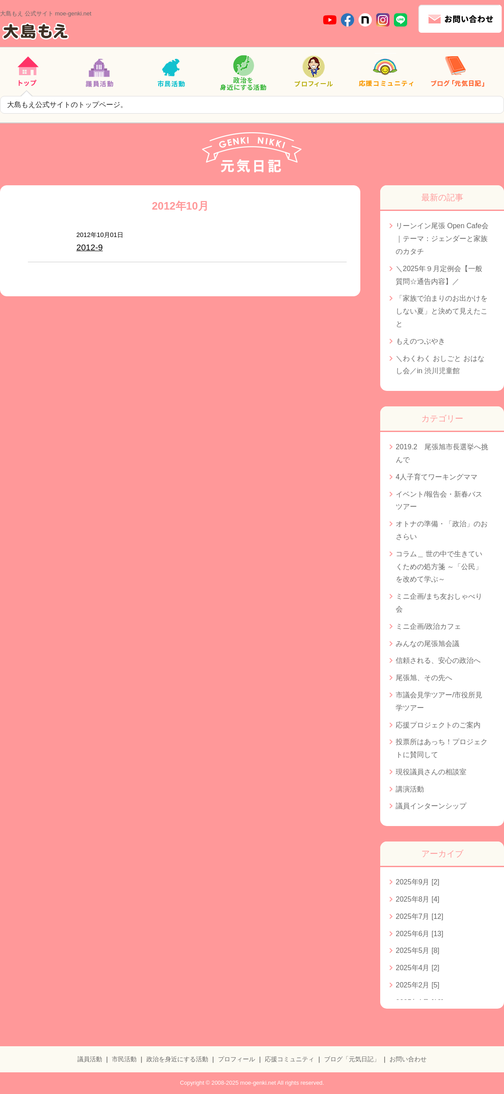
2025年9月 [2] (417, 882)
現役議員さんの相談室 (431, 772)
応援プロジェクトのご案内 (438, 725)
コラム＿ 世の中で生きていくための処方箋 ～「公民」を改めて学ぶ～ (439, 566)
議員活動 (89, 1059)
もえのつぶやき (420, 341)
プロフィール (236, 1059)
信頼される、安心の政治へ (438, 660)
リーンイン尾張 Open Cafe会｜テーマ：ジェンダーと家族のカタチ (442, 238)
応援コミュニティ (289, 1059)
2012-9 (89, 247)
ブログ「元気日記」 (352, 1059)
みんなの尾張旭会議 (427, 643)
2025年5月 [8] (417, 950)
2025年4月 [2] (417, 968)
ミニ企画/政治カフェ (428, 626)
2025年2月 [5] (417, 985)
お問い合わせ (408, 1059)
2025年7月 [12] (419, 916)
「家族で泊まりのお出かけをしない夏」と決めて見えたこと (442, 311)
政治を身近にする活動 (177, 1059)
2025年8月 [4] (417, 899)
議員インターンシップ (431, 806)
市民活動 (124, 1059)
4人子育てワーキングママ (436, 477)
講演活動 (410, 789)
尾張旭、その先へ (424, 677)
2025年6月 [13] (419, 933)
